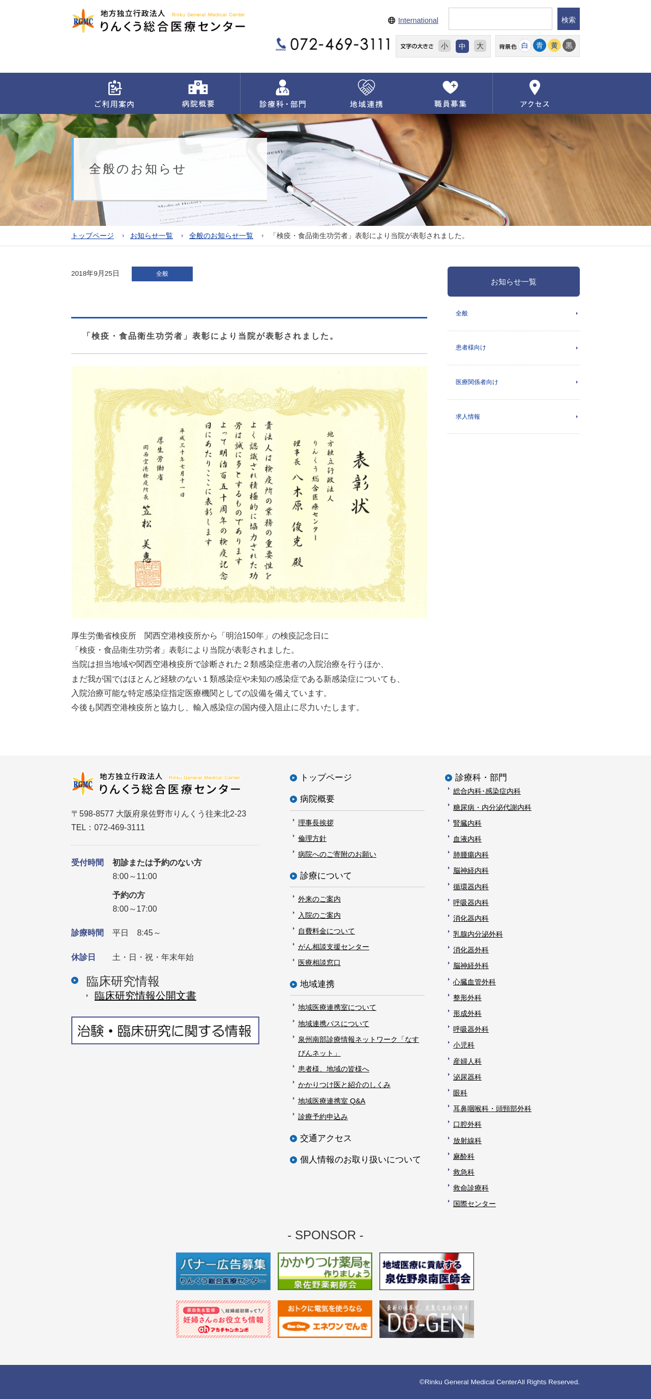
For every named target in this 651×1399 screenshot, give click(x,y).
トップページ (92, 235)
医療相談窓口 (319, 962)
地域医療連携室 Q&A (331, 1100)
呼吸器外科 (471, 1029)
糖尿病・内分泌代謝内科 (492, 807)
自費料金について (326, 930)
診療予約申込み (323, 1116)
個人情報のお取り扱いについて (360, 1159)
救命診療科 (471, 1188)
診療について (326, 876)
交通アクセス (326, 1138)
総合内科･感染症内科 (487, 791)
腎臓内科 (467, 823)
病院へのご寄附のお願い (337, 854)
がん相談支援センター (333, 946)
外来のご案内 (319, 899)
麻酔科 (464, 1156)
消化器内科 (471, 918)
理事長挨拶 (316, 822)
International (418, 20)
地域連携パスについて (333, 1023)
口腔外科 (467, 1124)
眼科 (460, 1093)
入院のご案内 (319, 915)
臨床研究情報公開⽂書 (145, 995)
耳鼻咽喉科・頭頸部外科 (492, 1108)
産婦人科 (467, 1061)
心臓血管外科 (474, 981)
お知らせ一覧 (151, 235)
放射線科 (467, 1140)
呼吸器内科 (471, 902)
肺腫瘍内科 (471, 855)
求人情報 (468, 417)
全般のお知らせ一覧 (221, 235)
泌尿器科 (467, 1076)
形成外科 (467, 1013)
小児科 (464, 1045)
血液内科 (467, 839)
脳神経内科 (471, 870)
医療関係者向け (477, 382)
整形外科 (467, 997)
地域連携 (317, 984)
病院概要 (317, 799)
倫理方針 (312, 838)
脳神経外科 (471, 965)
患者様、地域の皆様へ (333, 1069)
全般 (462, 312)
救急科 (464, 1172)
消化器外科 (471, 950)
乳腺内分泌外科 (478, 934)
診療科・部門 (481, 777)
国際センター (474, 1204)
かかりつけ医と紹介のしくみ (344, 1085)
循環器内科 (471, 886)
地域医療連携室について (337, 1007)
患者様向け (471, 348)
